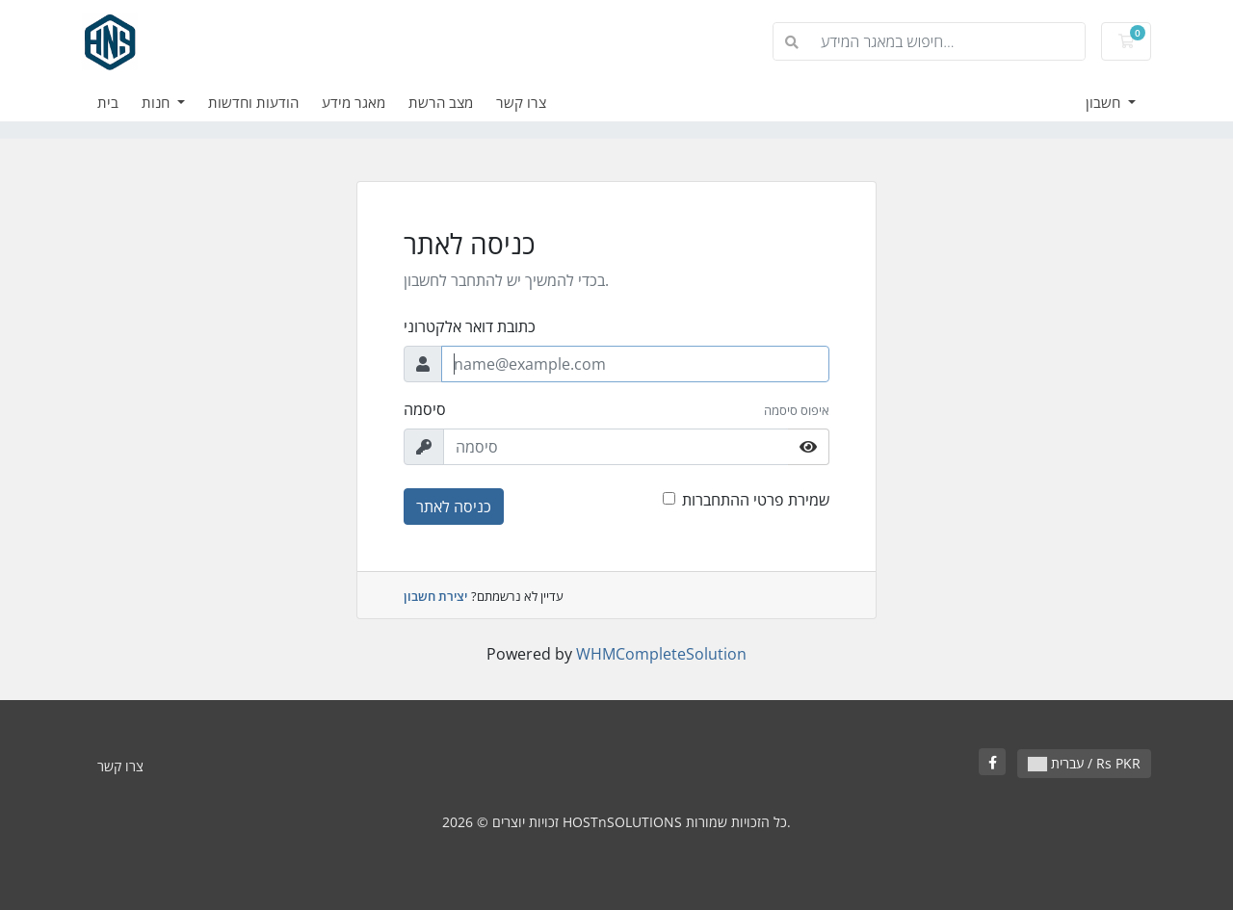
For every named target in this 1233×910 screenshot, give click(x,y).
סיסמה (425, 409)
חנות (157, 102)
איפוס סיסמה (796, 410)
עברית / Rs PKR (1084, 763)
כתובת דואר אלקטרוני (470, 326)
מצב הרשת (440, 102)
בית (107, 102)
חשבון (1105, 102)
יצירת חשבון (435, 596)
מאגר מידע (353, 102)
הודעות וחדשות (253, 102)
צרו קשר (521, 102)
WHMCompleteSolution (661, 653)
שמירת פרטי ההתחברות (755, 499)
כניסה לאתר (453, 506)
